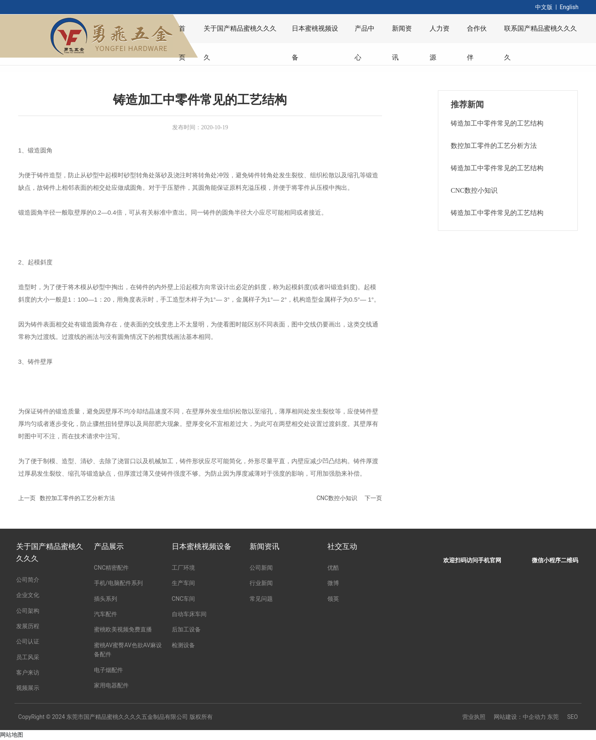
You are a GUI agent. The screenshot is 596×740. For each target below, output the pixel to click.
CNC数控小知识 (337, 498)
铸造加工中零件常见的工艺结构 (497, 123)
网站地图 (11, 734)
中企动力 (534, 716)
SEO (572, 716)
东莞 (553, 716)
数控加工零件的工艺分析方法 (77, 498)
